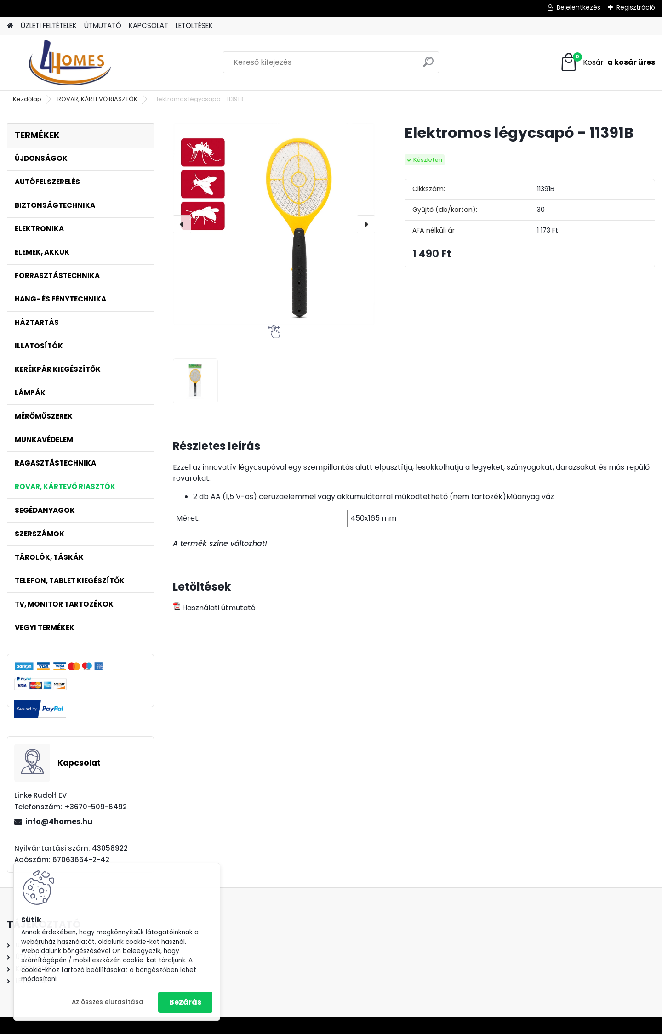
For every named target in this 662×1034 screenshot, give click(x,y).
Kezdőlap (27, 99)
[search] (428, 65)
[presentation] (182, 224)
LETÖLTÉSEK (194, 25)
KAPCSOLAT (148, 25)
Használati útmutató (214, 607)
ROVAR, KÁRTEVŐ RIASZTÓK (97, 99)
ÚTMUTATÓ (102, 25)
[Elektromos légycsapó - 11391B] (274, 224)
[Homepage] (10, 26)
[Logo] (70, 62)
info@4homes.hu (58, 821)
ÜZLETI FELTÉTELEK (49, 25)
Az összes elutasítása (107, 1002)
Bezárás (185, 1002)
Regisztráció (635, 7)
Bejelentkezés (578, 7)
